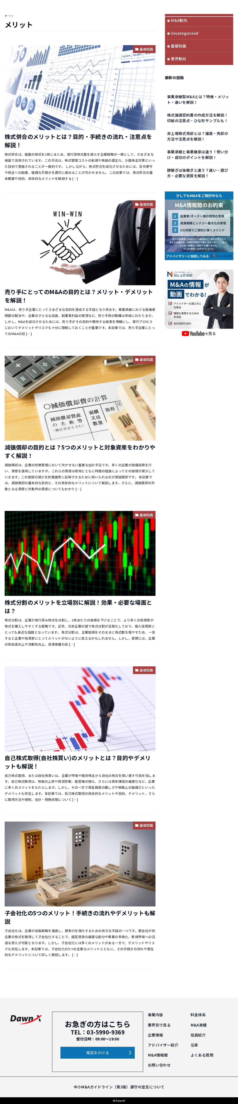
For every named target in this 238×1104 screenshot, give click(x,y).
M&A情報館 (158, 1055)
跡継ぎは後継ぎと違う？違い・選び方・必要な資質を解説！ (197, 172)
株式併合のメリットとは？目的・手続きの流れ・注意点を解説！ (78, 140)
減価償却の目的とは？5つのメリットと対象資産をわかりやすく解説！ (80, 451)
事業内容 (155, 1014)
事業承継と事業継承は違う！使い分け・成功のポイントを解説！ (197, 154)
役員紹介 (198, 1035)
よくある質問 (202, 1055)
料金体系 (198, 1014)
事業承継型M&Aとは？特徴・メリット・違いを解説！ (198, 99)
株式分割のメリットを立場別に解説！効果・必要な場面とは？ (78, 606)
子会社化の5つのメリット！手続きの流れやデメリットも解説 (80, 917)
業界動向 (178, 58)
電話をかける (97, 1052)
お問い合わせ (159, 1065)
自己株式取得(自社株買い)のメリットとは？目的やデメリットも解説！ (78, 762)
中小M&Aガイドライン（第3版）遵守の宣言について (119, 1087)
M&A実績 (199, 1025)
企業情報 (155, 1035)
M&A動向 (179, 20)
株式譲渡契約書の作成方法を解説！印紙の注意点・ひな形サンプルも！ (197, 117)
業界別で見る (159, 1025)
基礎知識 (146, 49)
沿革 (194, 1045)
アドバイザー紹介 (163, 1045)
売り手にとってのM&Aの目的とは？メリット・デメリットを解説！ (79, 296)
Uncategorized (184, 33)
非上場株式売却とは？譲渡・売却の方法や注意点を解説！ (197, 136)
